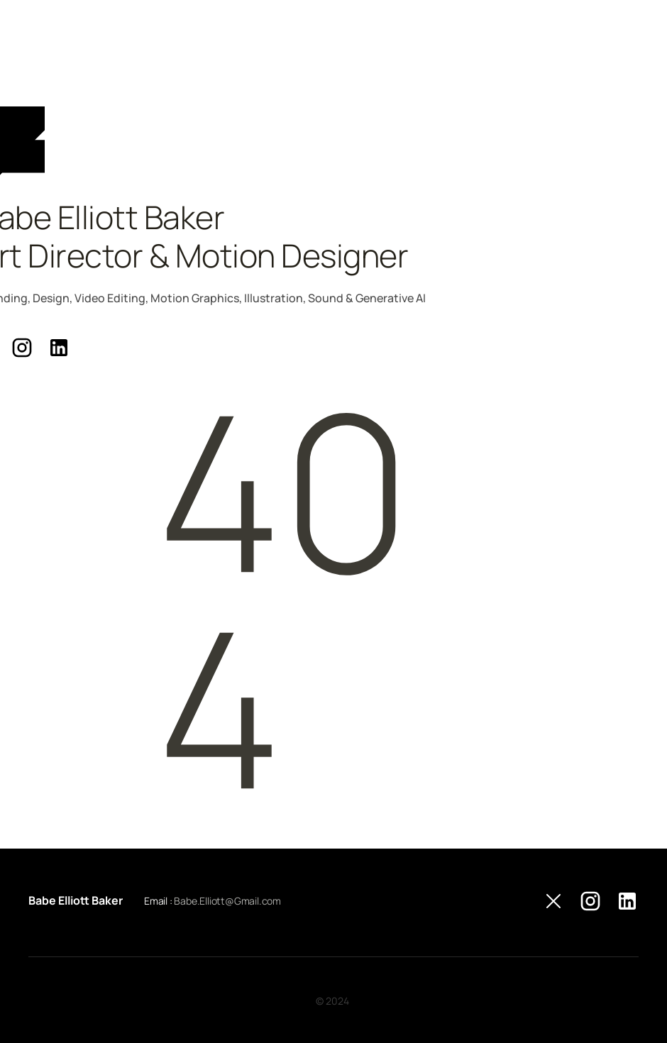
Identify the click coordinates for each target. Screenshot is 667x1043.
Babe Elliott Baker (75, 900)
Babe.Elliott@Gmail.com (227, 900)
